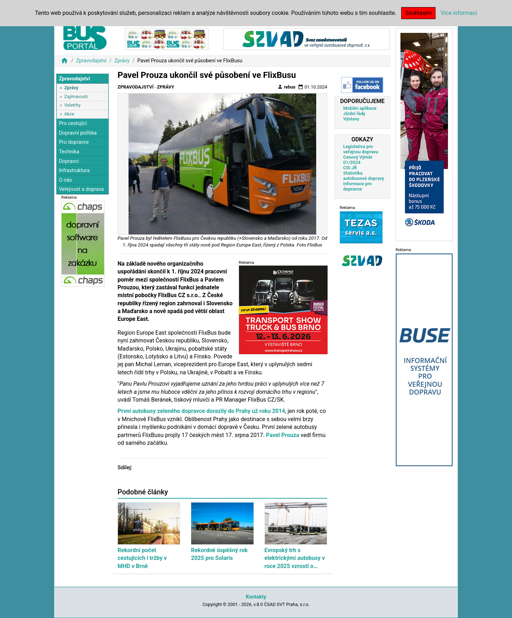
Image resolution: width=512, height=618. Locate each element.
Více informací (458, 13)
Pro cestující (73, 123)
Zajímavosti (75, 96)
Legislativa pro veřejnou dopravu (360, 149)
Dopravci (69, 161)
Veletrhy (72, 105)
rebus (286, 87)
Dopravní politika (78, 133)
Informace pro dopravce (357, 186)
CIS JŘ (350, 167)
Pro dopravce (74, 142)
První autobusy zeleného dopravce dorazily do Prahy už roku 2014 (201, 411)
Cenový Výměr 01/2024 (357, 159)
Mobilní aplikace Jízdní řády (359, 111)
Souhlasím (418, 13)
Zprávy (122, 61)
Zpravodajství (91, 61)
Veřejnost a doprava (81, 189)
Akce (69, 114)
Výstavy (351, 118)
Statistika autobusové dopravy (363, 175)
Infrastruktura (74, 171)
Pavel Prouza (282, 435)
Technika (69, 152)
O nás (65, 180)
